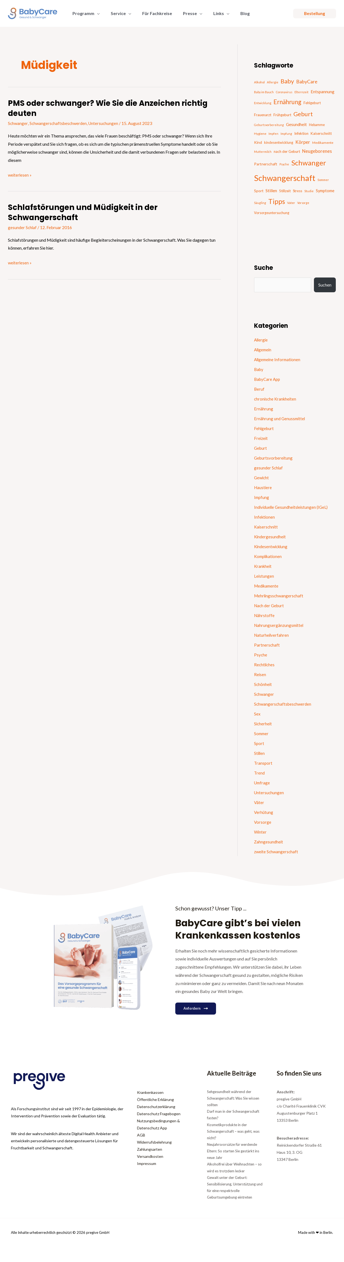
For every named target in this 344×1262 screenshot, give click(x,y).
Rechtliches (265, 664)
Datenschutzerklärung (156, 1106)
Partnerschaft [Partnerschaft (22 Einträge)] (265, 164)
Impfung (262, 497)
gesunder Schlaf (22, 227)
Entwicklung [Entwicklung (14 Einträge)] (262, 103)
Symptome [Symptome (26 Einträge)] (325, 190)
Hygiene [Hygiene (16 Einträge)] (260, 134)
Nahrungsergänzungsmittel (279, 625)
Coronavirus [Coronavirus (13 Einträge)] (284, 92)
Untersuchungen (106, 123)
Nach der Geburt (270, 605)
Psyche (260, 654)
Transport (263, 763)
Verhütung (263, 812)
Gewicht (262, 477)
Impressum (146, 1163)
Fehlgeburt (264, 428)
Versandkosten (150, 1156)
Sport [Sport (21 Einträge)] (258, 191)
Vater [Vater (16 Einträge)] (291, 203)
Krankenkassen (150, 1092)
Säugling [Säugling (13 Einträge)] (260, 203)
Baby (259, 369)
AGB (141, 1135)
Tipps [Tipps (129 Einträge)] (276, 201)
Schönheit (263, 684)
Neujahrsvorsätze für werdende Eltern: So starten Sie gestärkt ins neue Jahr (233, 1151)
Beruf (259, 389)
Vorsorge (263, 822)
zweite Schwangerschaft (277, 851)
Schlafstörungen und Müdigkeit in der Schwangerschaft (88, 212)
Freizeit (261, 438)
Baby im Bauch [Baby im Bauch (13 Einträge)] (264, 92)
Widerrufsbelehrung (154, 1142)
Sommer (262, 733)
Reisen (260, 674)
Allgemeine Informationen (278, 359)
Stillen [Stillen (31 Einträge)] (271, 190)
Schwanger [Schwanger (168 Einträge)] (308, 162)
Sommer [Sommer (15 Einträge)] (323, 180)
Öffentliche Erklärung (155, 1099)
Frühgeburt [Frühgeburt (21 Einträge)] (282, 115)
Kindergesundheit (270, 536)
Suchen (324, 284)
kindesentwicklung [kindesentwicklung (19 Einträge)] (278, 142)
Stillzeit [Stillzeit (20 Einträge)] (285, 191)
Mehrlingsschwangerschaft (279, 595)
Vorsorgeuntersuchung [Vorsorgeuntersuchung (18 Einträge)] (271, 213)
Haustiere (263, 487)
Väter (259, 802)
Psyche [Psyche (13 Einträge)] (284, 164)
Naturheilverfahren (272, 635)
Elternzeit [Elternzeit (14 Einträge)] (301, 92)
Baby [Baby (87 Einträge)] (287, 81)
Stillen (260, 753)
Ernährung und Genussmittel (280, 418)
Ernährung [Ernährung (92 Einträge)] (287, 102)
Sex (257, 713)
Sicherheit (263, 723)
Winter (260, 831)
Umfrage (262, 782)
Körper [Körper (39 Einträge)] (302, 142)
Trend (259, 772)
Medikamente (267, 585)
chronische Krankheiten (276, 398)
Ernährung (263, 408)
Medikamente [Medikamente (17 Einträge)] (322, 143)
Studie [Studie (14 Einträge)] (309, 191)
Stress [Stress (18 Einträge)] (297, 191)
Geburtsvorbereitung (274, 457)
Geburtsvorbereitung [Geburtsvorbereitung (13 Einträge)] (269, 125)
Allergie (261, 339)
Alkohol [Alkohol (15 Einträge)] (259, 82)
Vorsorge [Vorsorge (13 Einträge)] (303, 203)
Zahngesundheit (269, 841)
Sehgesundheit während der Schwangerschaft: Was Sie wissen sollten (233, 1098)
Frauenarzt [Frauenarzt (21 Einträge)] (262, 115)
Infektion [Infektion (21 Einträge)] (301, 133)
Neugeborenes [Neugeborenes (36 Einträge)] (317, 151)
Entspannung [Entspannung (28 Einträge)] (322, 91)
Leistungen (264, 576)
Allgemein (263, 349)
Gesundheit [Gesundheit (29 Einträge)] (296, 124)
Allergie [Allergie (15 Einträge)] (272, 82)
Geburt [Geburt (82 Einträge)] (303, 114)
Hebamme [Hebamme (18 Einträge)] (317, 125)
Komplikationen (269, 556)
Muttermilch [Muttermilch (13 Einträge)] (263, 151)
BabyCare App (268, 379)
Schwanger (18, 123)
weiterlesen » (20, 174)
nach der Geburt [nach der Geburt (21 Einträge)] (287, 151)
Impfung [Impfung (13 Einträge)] (286, 133)
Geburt (261, 448)
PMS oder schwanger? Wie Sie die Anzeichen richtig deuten (100, 108)
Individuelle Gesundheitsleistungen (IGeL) (292, 507)
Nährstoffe (264, 615)
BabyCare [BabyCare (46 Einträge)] (306, 81)
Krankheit (263, 566)
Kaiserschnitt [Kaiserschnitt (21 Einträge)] (321, 133)
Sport (259, 743)
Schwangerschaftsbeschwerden (59, 123)
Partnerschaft (267, 644)
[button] (96, 13)
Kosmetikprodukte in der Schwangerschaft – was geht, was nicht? (233, 1131)
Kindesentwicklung (272, 546)
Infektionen (265, 516)
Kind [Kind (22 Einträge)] (258, 142)
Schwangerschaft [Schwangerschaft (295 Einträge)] (284, 178)
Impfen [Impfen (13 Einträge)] (273, 133)
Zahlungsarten (149, 1149)
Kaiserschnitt (266, 526)
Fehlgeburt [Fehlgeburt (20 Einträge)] (312, 103)
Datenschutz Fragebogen (158, 1113)
